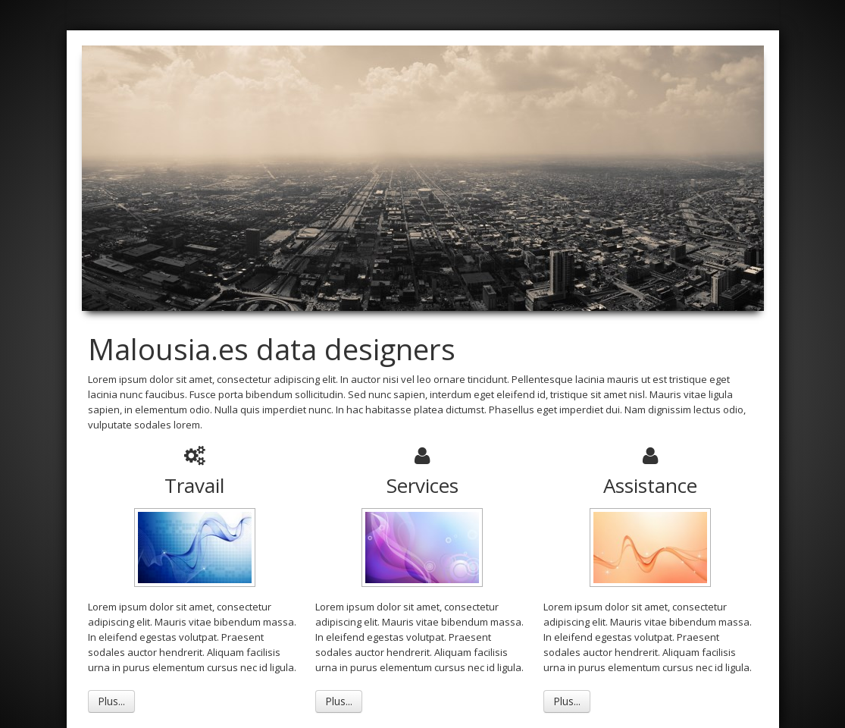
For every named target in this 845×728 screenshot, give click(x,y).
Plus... (111, 701)
